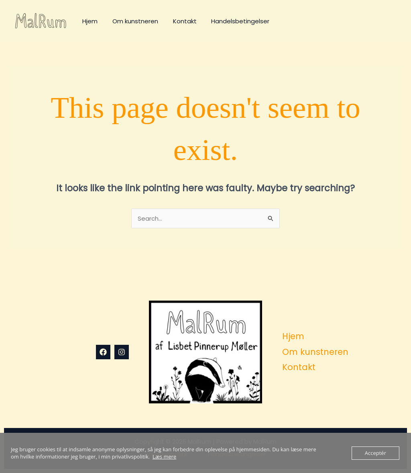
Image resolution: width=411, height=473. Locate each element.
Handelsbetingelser (231, 21)
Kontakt (178, 21)
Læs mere (165, 456)
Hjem (88, 21)
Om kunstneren (131, 21)
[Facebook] (103, 352)
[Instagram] (121, 352)
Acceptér (375, 453)
